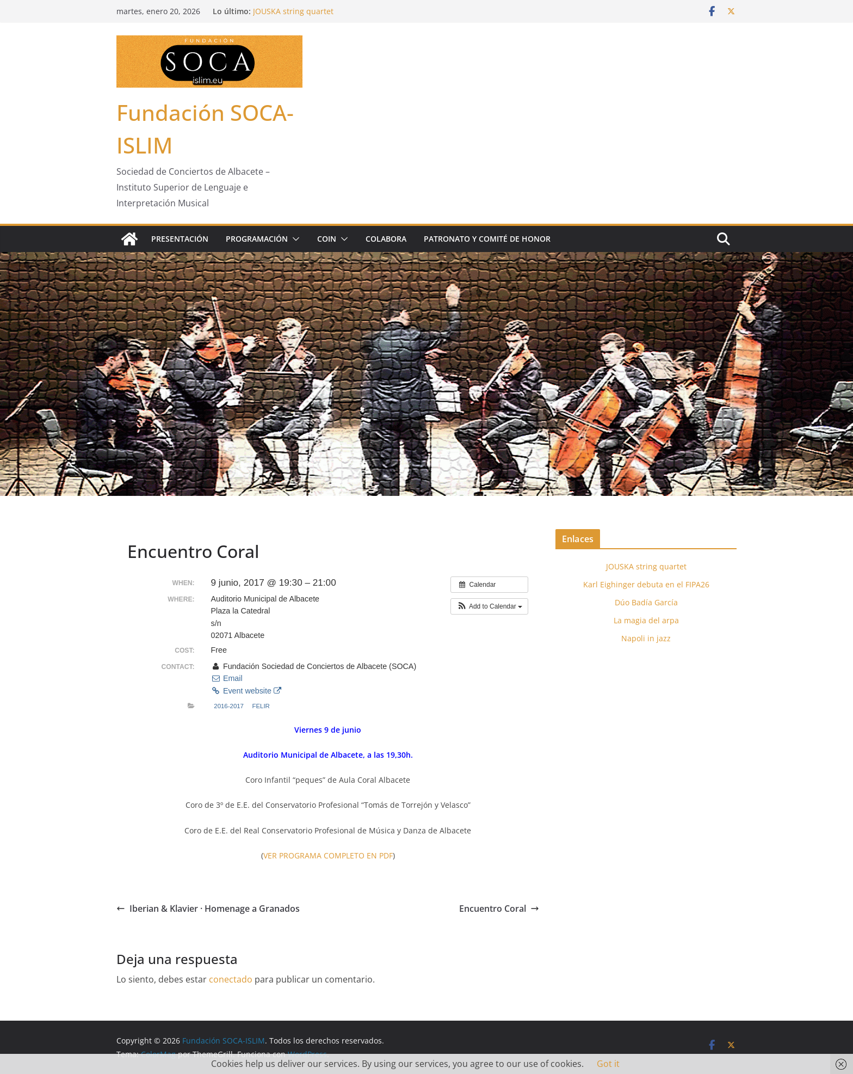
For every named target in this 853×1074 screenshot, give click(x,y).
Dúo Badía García (646, 602)
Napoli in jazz (646, 638)
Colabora (386, 239)
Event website (246, 690)
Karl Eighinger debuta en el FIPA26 (646, 584)
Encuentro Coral (499, 909)
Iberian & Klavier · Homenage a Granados (208, 909)
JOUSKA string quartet (293, 11)
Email (227, 678)
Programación (257, 239)
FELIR (260, 706)
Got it (608, 1064)
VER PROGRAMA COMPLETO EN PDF (328, 855)
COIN (326, 239)
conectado (230, 979)
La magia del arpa (646, 620)
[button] (294, 239)
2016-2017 (229, 706)
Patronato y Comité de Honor (487, 239)
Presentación (179, 239)
